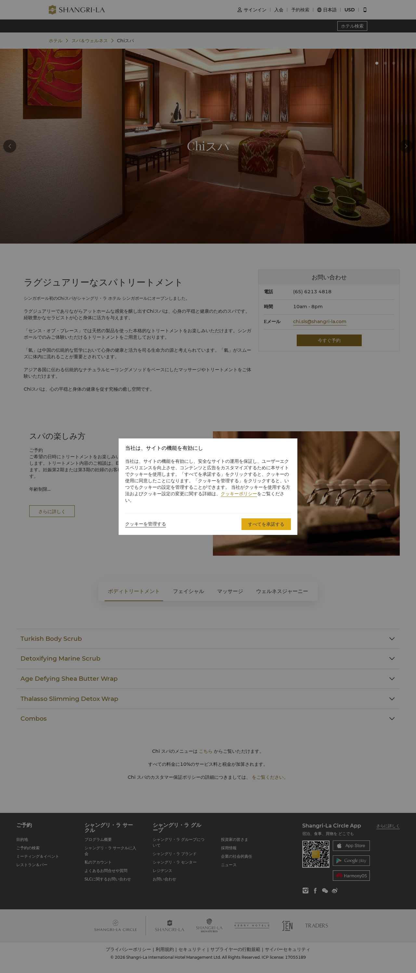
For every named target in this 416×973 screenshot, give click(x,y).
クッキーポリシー (239, 494)
